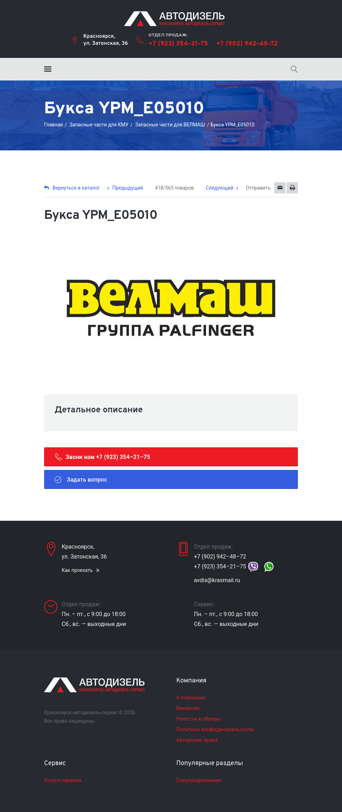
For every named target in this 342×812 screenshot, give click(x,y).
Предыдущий (127, 188)
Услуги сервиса (62, 780)
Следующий (219, 188)
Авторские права (197, 740)
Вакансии (187, 708)
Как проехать (77, 570)
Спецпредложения (198, 780)
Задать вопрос (81, 479)
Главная (53, 124)
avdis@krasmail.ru (217, 580)
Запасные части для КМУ (98, 124)
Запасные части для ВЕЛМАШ (170, 124)
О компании (190, 697)
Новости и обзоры (198, 719)
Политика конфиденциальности (215, 729)
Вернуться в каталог (72, 188)
